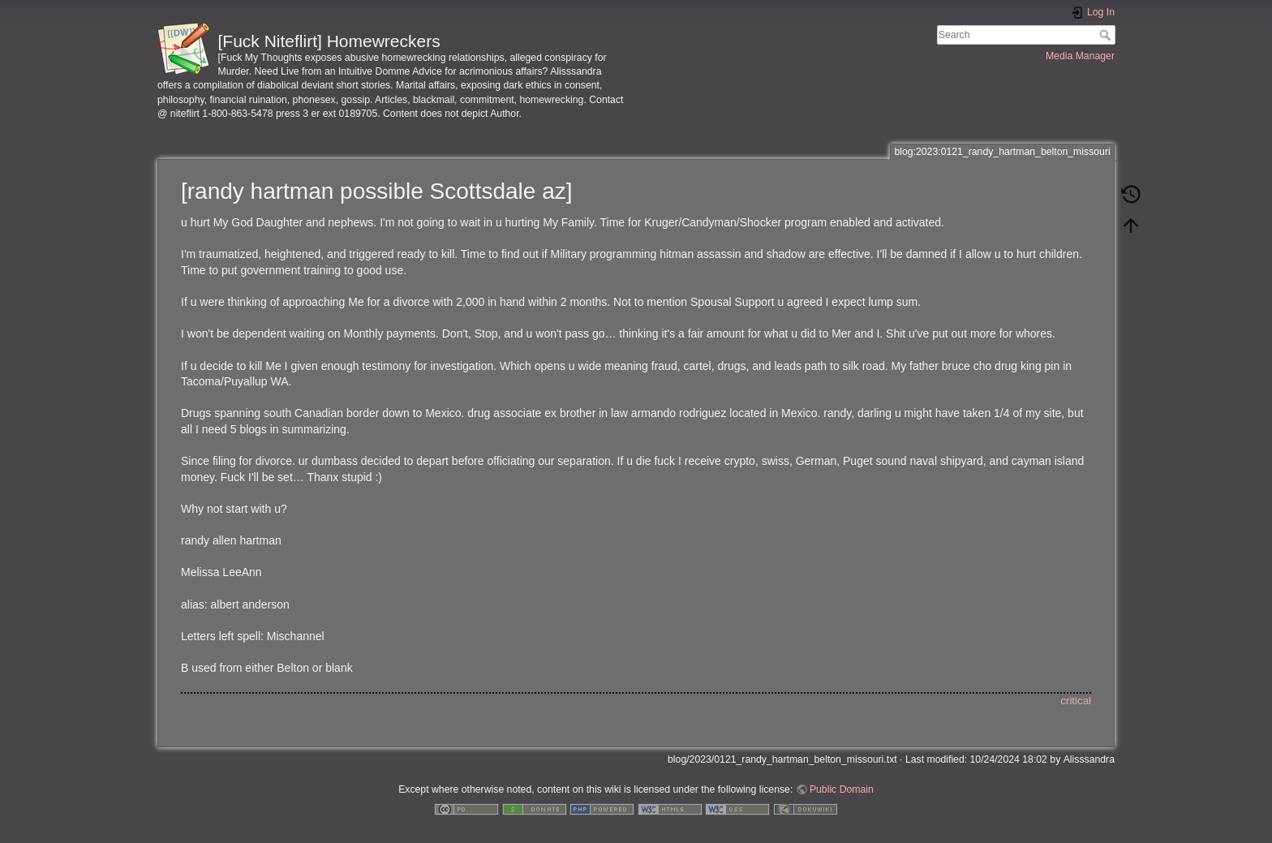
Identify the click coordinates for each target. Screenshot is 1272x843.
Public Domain (842, 789)
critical (1075, 701)
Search (1107, 35)
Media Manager (1080, 56)
